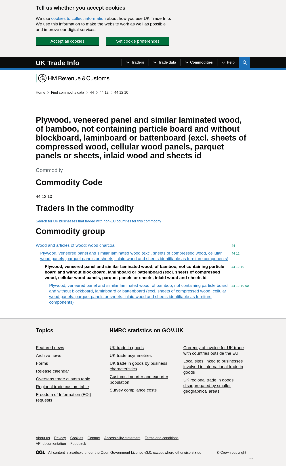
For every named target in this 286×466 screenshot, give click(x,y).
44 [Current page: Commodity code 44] (92, 92)
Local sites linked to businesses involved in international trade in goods (213, 367)
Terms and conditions (162, 438)
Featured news (50, 347)
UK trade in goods (127, 347)
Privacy (60, 438)
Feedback (78, 443)
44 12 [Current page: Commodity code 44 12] (104, 92)
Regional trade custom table (62, 386)
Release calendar (52, 371)
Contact (94, 438)
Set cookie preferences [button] (138, 41)
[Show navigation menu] (135, 62)
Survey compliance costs (133, 390)
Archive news (48, 355)
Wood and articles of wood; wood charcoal (76, 245)
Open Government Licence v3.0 (126, 452)
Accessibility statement (122, 438)
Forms (42, 363)
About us (43, 438)
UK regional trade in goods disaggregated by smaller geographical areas (208, 386)
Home (40, 92)
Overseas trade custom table (63, 379)
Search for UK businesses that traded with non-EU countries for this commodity (98, 221)
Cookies (76, 438)
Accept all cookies (67, 41)
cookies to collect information (78, 18)
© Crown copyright (231, 452)
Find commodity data (67, 92)
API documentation (51, 443)
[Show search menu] (244, 62)
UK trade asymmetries (131, 355)
